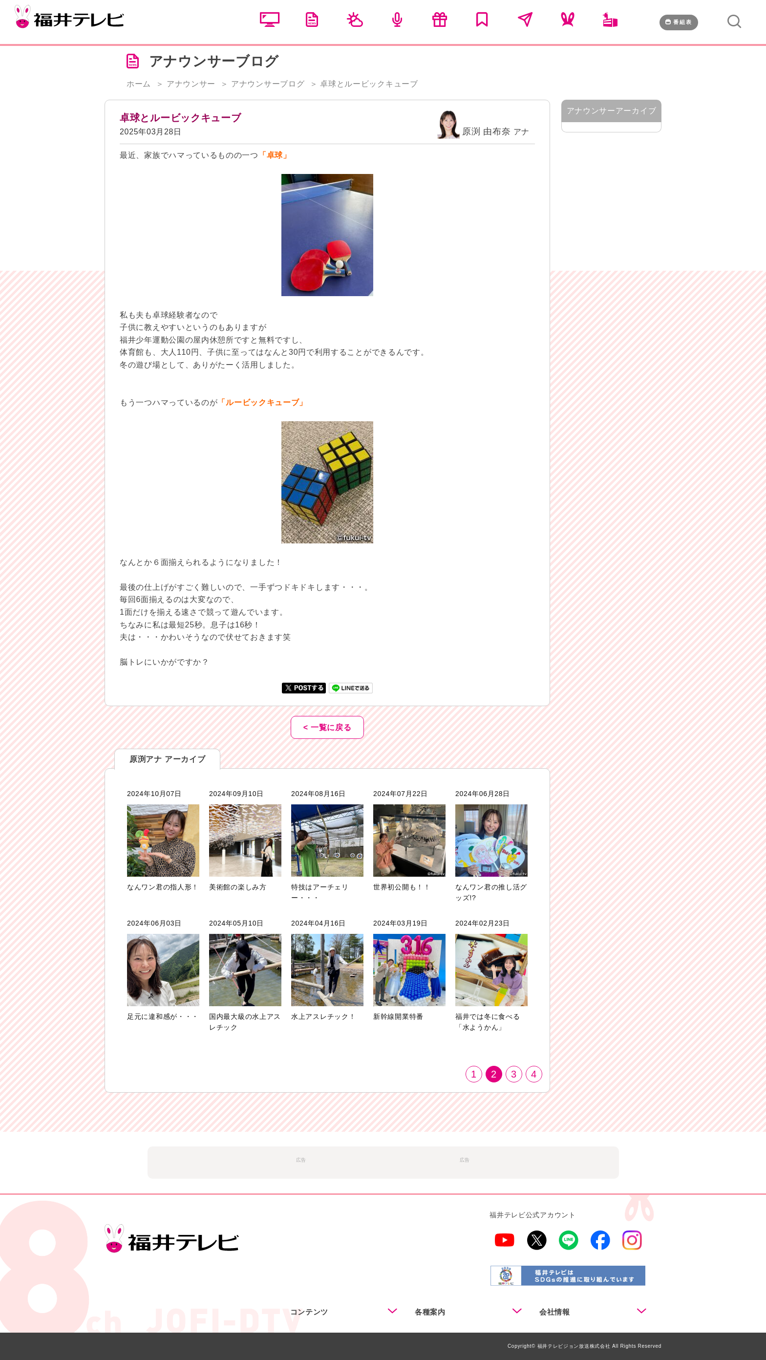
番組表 (678, 22)
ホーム (139, 84)
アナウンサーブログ (267, 84)
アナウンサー (191, 84)
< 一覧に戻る (327, 727)
